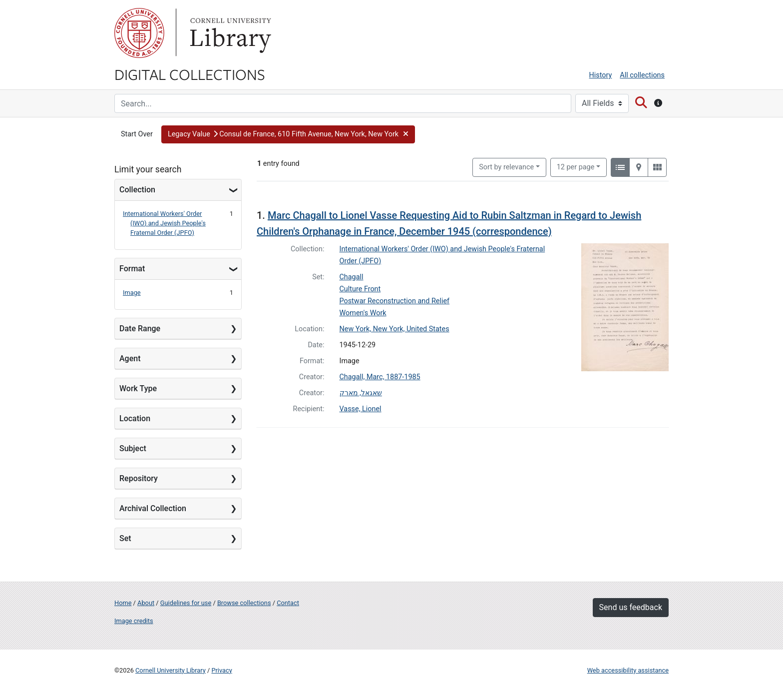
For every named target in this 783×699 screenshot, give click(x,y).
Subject (132, 448)
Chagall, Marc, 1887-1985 (380, 377)
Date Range (139, 328)
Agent (129, 358)
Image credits (133, 621)
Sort (506, 167)
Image (132, 292)
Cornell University (139, 33)
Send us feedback (630, 607)
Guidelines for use (185, 603)
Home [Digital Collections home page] (122, 603)
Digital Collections (189, 74)
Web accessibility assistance (628, 670)
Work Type (138, 388)
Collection (137, 189)
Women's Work (363, 313)
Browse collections (244, 603)
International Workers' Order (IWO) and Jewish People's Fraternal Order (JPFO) (164, 223)
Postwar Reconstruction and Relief (395, 301)
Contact (288, 603)
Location (134, 418)
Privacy (221, 670)
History (600, 75)
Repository (138, 478)
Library (229, 33)
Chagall (352, 277)
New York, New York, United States (394, 329)
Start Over (137, 134)
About (145, 603)
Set (125, 538)
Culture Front (360, 289)
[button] (288, 134)
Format (132, 268)
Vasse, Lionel (361, 409)
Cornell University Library (170, 670)
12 (576, 166)
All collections (642, 75)
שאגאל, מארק (361, 393)
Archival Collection (152, 508)
